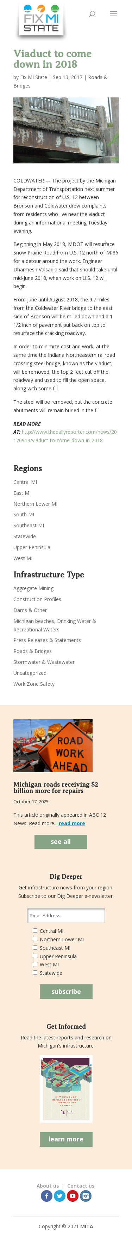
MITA (86, 1226)
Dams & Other (30, 610)
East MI (22, 493)
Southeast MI (28, 525)
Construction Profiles (37, 599)
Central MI (25, 482)
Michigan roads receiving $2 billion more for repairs (55, 787)
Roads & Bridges (32, 651)
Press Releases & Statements (47, 640)
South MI (23, 514)
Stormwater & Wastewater (44, 662)
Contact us (80, 1185)
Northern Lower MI (35, 503)
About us (48, 1185)
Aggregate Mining (33, 588)
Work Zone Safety (34, 683)
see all (61, 841)
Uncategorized (29, 673)
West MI (22, 558)
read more (72, 823)
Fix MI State (33, 77)
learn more (66, 1139)
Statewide (24, 536)
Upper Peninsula (31, 547)
